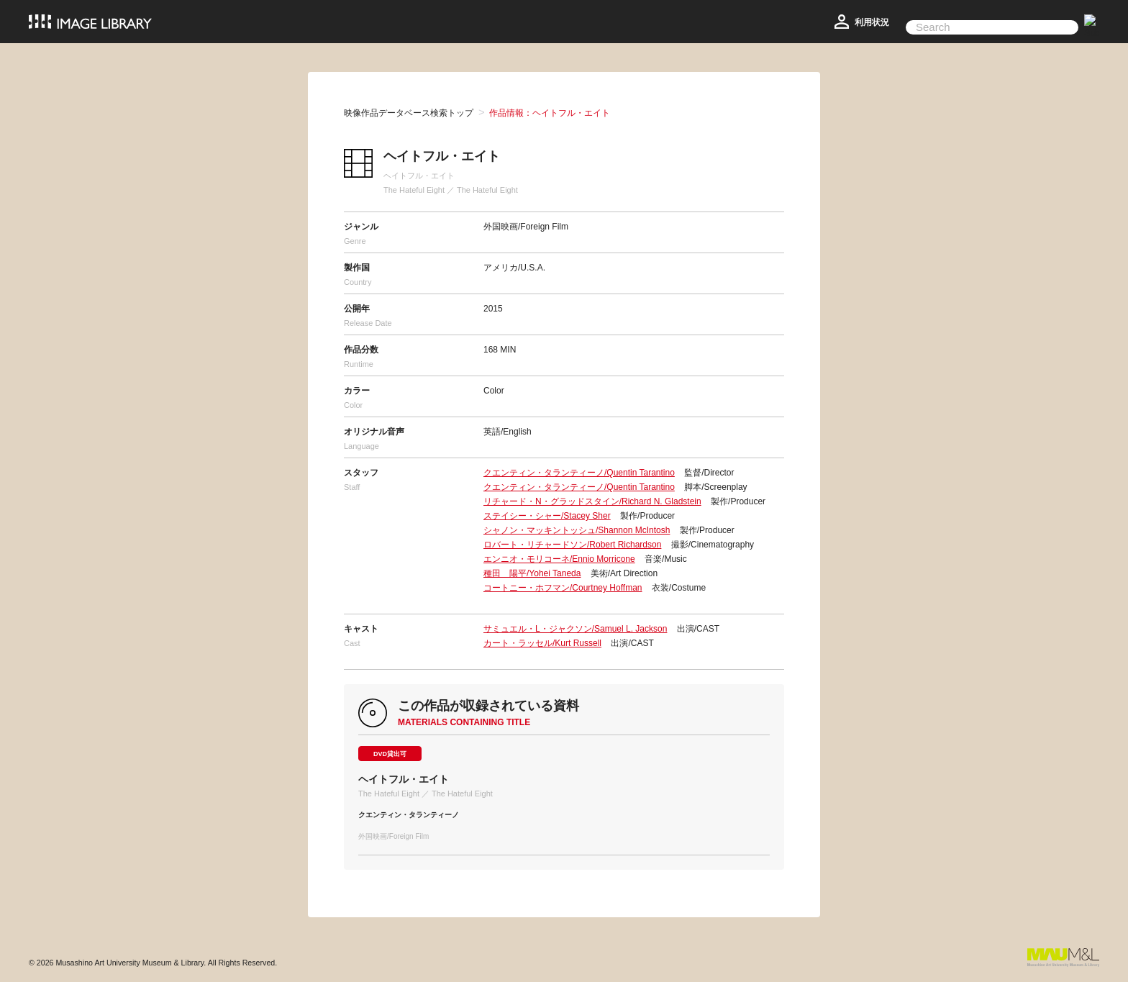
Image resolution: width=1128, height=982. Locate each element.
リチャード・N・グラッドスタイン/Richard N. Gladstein (592, 501)
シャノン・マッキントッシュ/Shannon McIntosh (576, 530)
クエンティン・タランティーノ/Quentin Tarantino (579, 473)
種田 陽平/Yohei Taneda (532, 573)
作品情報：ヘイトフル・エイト (549, 113)
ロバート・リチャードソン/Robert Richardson (572, 545)
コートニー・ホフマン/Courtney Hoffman (562, 588)
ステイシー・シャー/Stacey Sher (547, 516)
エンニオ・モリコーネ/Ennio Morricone (559, 559)
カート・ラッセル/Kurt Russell (542, 643)
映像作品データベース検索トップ (408, 113)
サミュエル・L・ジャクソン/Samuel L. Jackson (575, 629)
